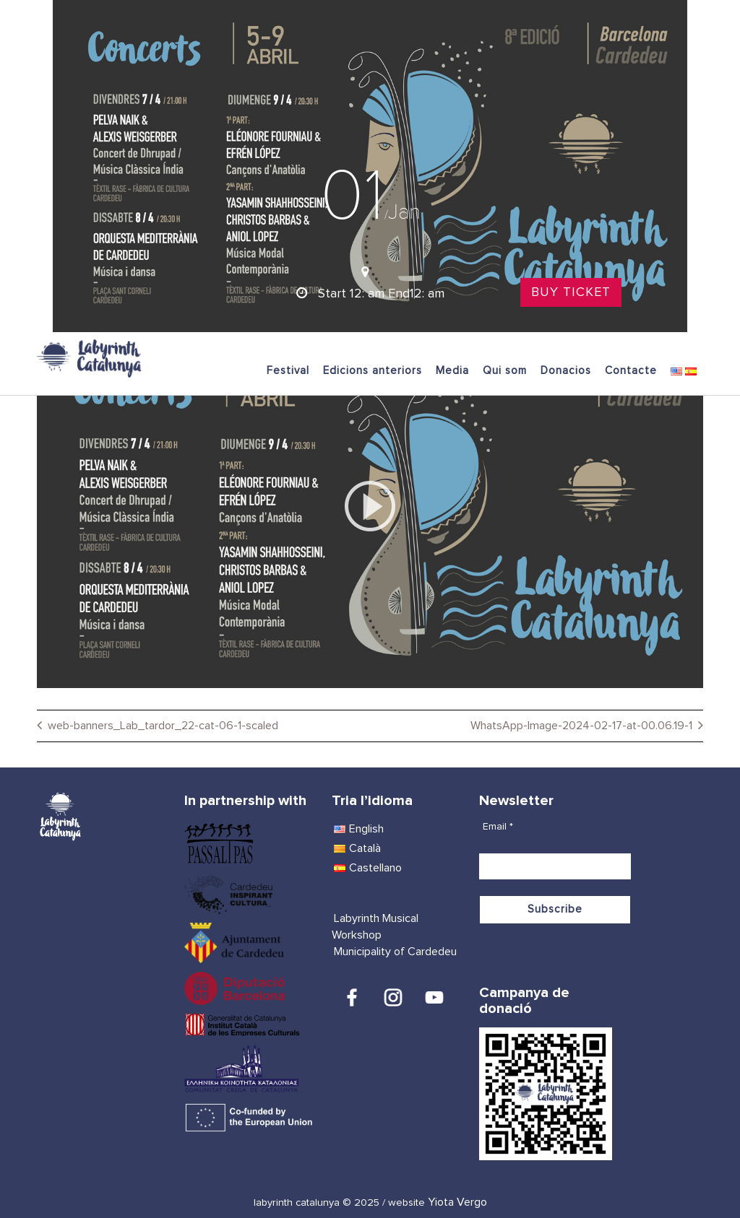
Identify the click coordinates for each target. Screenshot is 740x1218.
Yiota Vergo (457, 1202)
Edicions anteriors (372, 370)
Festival (288, 370)
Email (498, 827)
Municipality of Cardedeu (395, 951)
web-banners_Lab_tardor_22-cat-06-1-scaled (163, 725)
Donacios (566, 370)
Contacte (631, 370)
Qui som (505, 370)
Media (452, 370)
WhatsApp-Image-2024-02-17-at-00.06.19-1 (581, 725)
